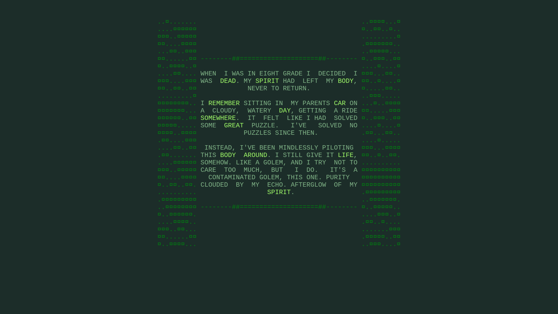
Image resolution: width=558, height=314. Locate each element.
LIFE (346, 179)
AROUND (255, 179)
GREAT (234, 144)
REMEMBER (224, 118)
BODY (346, 92)
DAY (285, 127)
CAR (340, 118)
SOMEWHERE (218, 136)
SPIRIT (267, 92)
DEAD (228, 92)
